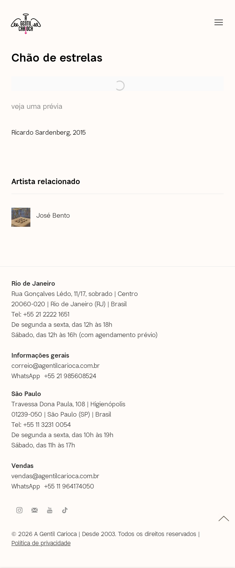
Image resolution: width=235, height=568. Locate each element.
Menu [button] (218, 23)
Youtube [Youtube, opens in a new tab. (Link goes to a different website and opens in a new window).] (50, 511)
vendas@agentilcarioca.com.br (55, 475)
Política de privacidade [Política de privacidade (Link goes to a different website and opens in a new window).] (41, 542)
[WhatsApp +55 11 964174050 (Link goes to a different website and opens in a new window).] (55, 486)
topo (224, 518)
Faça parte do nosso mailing (35, 511)
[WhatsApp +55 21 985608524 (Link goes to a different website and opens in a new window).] (56, 376)
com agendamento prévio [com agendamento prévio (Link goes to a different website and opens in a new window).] (118, 334)
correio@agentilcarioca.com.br (55, 365)
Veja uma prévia (36, 106)
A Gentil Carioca (26, 23)
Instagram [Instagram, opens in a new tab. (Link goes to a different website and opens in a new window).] (19, 511)
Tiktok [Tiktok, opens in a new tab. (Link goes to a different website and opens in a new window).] (65, 511)
